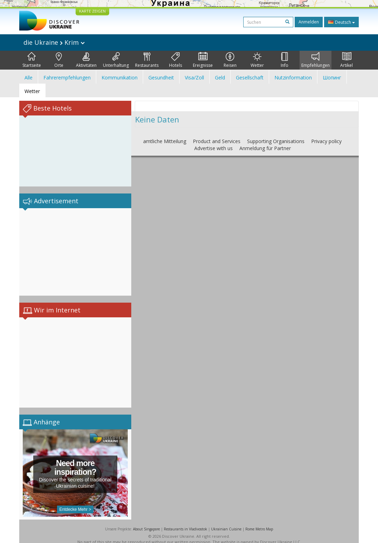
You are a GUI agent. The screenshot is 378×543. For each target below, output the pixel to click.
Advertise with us (213, 148)
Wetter (257, 60)
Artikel (346, 60)
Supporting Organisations (275, 141)
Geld (220, 77)
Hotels (175, 60)
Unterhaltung (116, 60)
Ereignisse (203, 60)
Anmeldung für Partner (265, 148)
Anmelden (309, 22)
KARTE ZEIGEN (92, 11)
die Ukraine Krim (54, 42)
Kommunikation (120, 77)
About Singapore (146, 522)
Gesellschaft (250, 77)
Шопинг (332, 77)
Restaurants (147, 60)
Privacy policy (326, 141)
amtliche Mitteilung (164, 141)
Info (284, 60)
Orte (58, 60)
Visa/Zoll (194, 77)
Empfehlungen (315, 60)
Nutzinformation (293, 77)
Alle (28, 77)
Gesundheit (161, 77)
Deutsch (341, 22)
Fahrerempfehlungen (67, 77)
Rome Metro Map (259, 522)
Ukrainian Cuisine (226, 522)
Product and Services (216, 141)
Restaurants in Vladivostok (185, 522)
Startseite (31, 60)
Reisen (230, 60)
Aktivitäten (86, 60)
